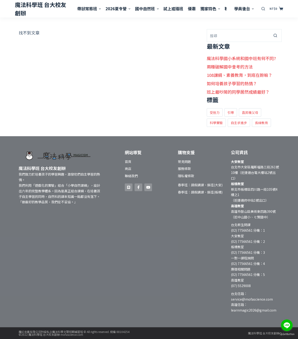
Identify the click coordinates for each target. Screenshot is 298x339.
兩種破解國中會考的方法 (230, 67)
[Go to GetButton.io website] (286, 334)
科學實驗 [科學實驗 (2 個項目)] (216, 122)
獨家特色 (210, 8)
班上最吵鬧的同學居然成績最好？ (238, 92)
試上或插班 (173, 8)
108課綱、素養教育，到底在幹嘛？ (239, 75)
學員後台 (244, 8)
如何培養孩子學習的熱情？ (232, 83)
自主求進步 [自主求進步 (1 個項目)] (239, 122)
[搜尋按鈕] (275, 35)
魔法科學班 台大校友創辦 (263, 333)
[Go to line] (287, 325)
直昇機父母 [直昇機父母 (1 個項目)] (250, 112)
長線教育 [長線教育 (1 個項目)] (261, 122)
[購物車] (276, 8)
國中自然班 (147, 8)
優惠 (192, 8)
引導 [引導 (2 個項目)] (230, 112)
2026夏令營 (118, 8)
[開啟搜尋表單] (263, 8)
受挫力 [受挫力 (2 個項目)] (215, 112)
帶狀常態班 (89, 8)
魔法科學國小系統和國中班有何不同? (241, 58)
